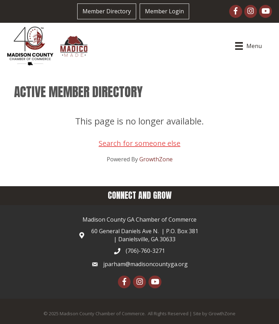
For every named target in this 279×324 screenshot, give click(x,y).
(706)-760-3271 (145, 251)
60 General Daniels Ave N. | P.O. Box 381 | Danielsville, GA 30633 (144, 235)
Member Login (164, 11)
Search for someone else (139, 143)
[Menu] (249, 46)
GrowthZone (156, 159)
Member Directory (106, 11)
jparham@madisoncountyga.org (145, 264)
